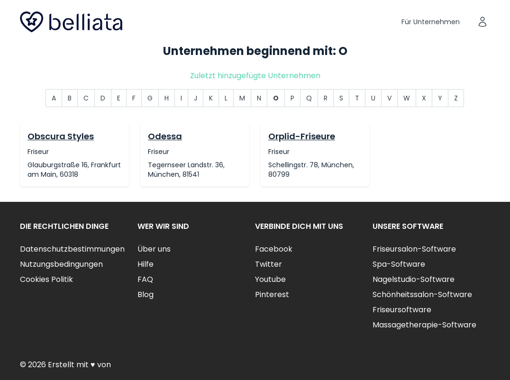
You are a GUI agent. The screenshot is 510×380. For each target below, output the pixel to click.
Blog (145, 294)
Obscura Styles (60, 136)
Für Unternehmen (430, 22)
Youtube (270, 279)
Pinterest (272, 294)
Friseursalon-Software (414, 249)
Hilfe (145, 264)
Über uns (154, 249)
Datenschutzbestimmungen (72, 249)
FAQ (145, 279)
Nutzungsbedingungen (61, 264)
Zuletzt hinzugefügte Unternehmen (255, 75)
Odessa (165, 136)
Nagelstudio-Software (414, 279)
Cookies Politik (46, 279)
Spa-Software (399, 264)
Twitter (268, 264)
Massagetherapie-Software (424, 324)
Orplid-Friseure (301, 136)
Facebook (273, 249)
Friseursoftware (402, 309)
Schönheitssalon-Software (422, 294)
